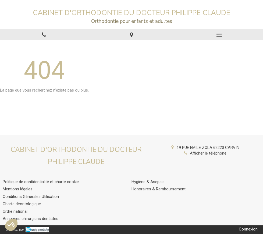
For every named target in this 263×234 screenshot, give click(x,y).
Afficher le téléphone (208, 153)
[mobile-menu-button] (219, 34)
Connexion (248, 229)
